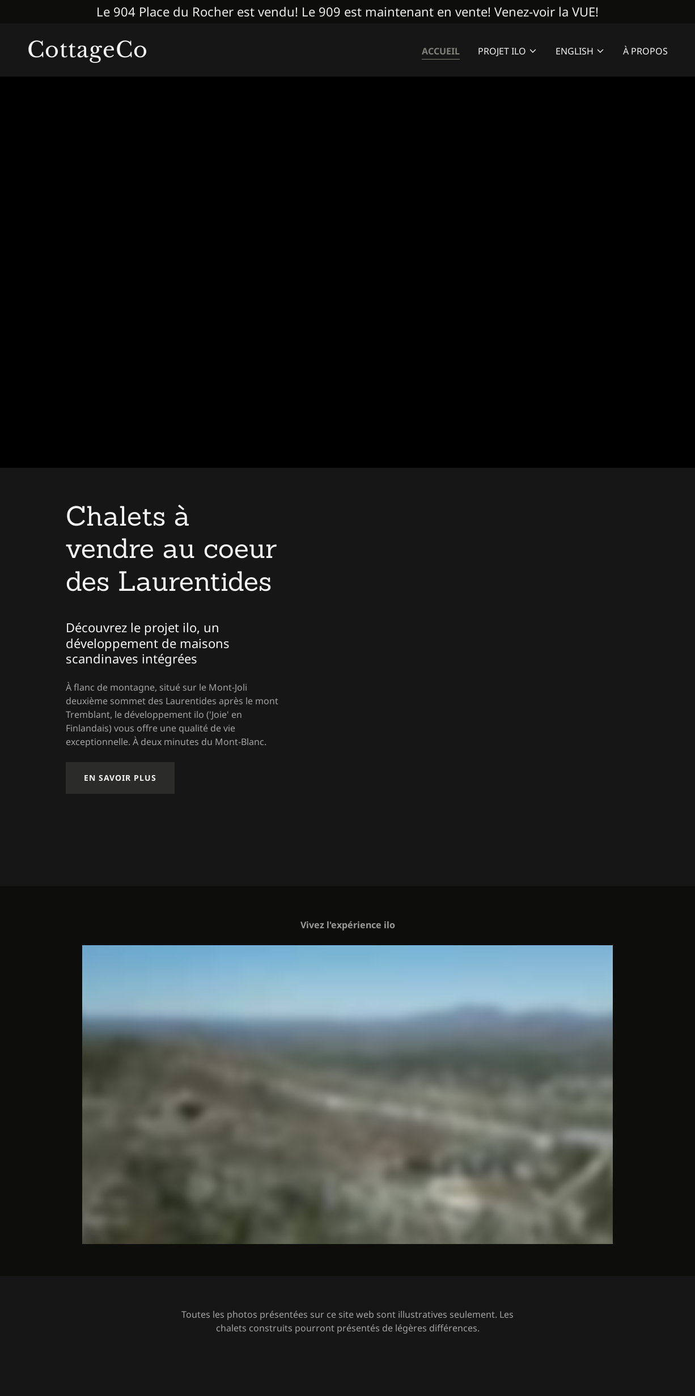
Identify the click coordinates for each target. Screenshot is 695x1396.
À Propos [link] (645, 51)
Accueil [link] (441, 51)
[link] (182, 54)
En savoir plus (120, 777)
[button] (507, 51)
